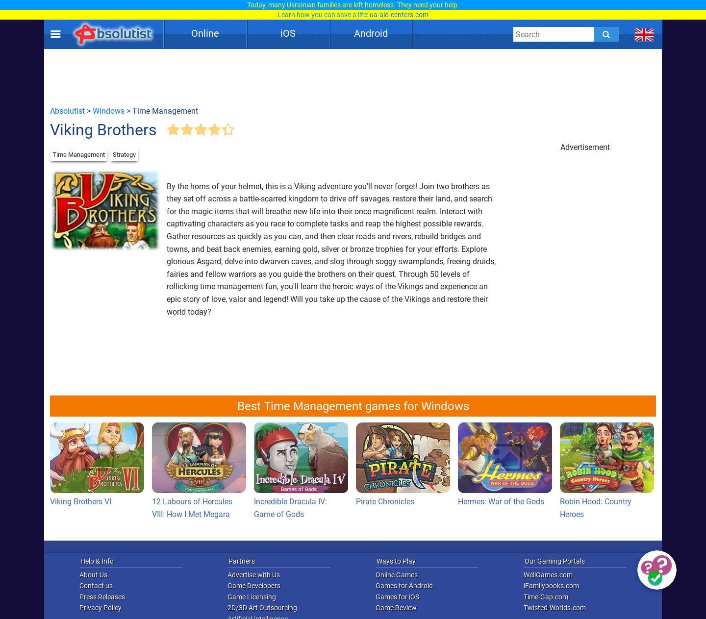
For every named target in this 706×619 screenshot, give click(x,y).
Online (205, 33)
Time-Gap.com (546, 597)
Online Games (397, 575)
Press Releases (102, 597)
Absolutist (67, 111)
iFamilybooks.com (551, 586)
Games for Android (404, 586)
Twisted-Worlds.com (555, 608)
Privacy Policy (100, 608)
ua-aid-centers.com (399, 15)
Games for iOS (397, 597)
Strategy (124, 154)
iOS (288, 33)
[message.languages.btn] (644, 34)
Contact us (96, 586)
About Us (93, 575)
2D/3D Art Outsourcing (262, 608)
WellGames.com (548, 575)
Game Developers (253, 586)
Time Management (78, 154)
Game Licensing (251, 597)
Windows (109, 111)
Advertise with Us (253, 575)
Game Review (396, 608)
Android (371, 33)
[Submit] (606, 34)
